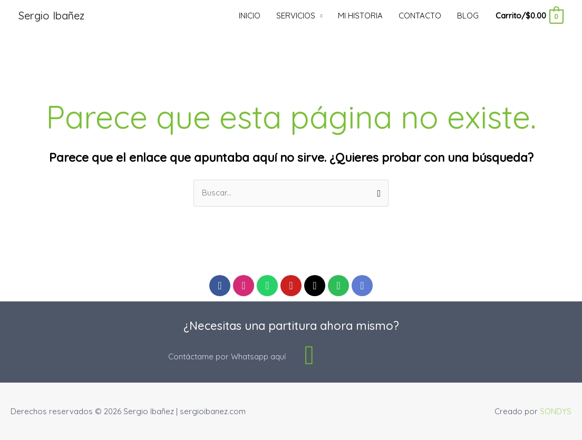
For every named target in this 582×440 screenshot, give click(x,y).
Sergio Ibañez (51, 15)
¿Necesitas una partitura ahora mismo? (291, 325)
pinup (10, 0)
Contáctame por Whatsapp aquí (227, 356)
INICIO (249, 16)
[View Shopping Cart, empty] (529, 16)
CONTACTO (420, 16)
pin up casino (2, 0)
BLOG (468, 16)
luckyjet (7, 0)
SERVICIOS (295, 16)
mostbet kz (13, 0)
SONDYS (555, 411)
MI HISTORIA (360, 16)
